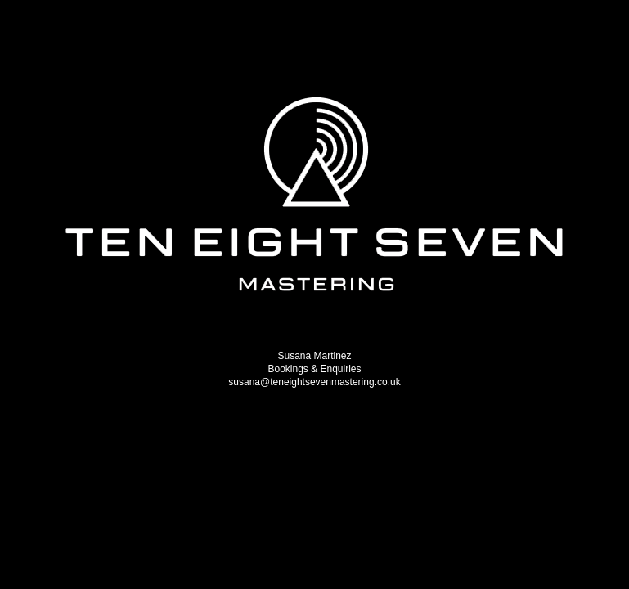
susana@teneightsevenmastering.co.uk (314, 382)
